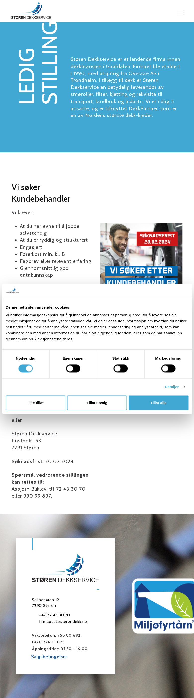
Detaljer (172, 387)
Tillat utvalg (97, 403)
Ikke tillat (36, 403)
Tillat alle (158, 403)
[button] (181, 13)
